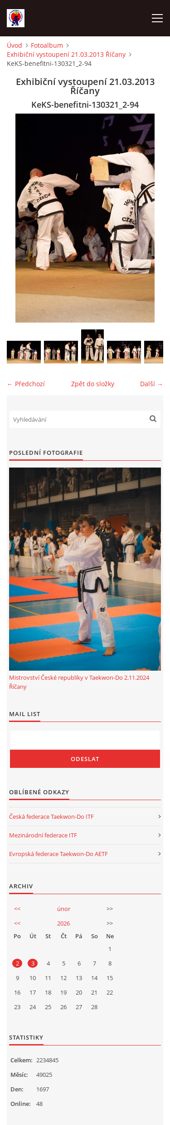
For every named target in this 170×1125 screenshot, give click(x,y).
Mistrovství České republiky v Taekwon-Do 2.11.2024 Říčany (79, 682)
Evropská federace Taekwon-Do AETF (58, 854)
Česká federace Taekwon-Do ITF (51, 816)
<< (17, 909)
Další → (151, 383)
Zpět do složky (92, 383)
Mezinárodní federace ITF (43, 835)
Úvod (14, 45)
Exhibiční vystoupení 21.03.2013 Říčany (66, 54)
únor (63, 909)
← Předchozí (26, 383)
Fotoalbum (47, 45)
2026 (63, 923)
